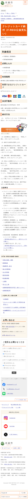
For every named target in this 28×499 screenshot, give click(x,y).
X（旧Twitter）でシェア (11, 389)
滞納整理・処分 (7, 266)
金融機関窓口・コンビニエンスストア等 (14, 311)
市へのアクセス (6, 448)
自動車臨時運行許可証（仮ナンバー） (14, 287)
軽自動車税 (6, 278)
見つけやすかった (9, 363)
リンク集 (18, 407)
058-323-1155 (8, 457)
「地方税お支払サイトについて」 (15, 246)
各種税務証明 (7, 290)
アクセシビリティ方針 (7, 407)
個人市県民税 (7, 269)
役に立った (7, 351)
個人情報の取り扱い (16, 404)
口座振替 (5, 299)
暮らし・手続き (11, 13)
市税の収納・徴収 (8, 260)
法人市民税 (6, 272)
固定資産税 (6, 275)
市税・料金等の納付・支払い (8, 16)
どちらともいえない (10, 353)
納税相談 (5, 263)
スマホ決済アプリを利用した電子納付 (14, 307)
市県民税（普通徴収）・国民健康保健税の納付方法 (12, 19)
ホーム (2, 13)
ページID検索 (24, 496)
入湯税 (5, 281)
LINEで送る (7, 393)
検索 (24, 492)
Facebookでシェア (9, 384)
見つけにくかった (9, 368)
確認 (14, 372)
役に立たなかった (9, 356)
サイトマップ (5, 404)
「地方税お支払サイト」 (15, 240)
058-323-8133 (10, 326)
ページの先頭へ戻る (21, 399)
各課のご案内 (16, 448)
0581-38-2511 (8, 464)
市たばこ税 (6, 284)
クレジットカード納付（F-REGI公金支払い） (14, 303)
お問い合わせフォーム (8, 335)
